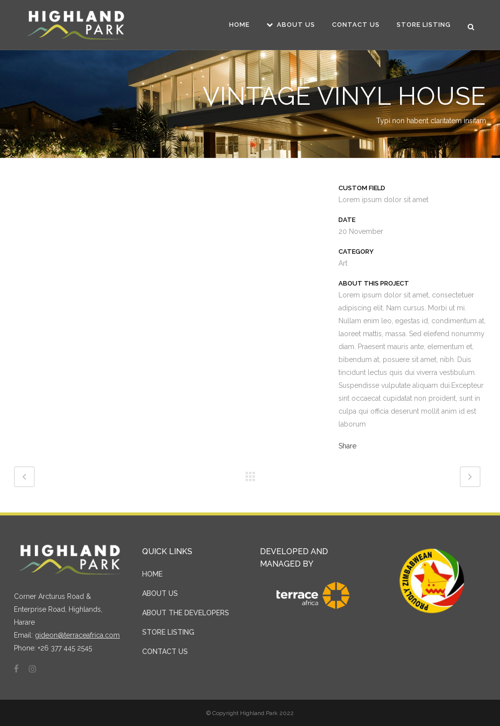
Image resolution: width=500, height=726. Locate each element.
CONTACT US (165, 651)
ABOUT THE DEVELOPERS (185, 613)
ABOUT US (160, 593)
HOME (152, 574)
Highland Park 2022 (267, 713)
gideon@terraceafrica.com (77, 635)
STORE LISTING (168, 632)
